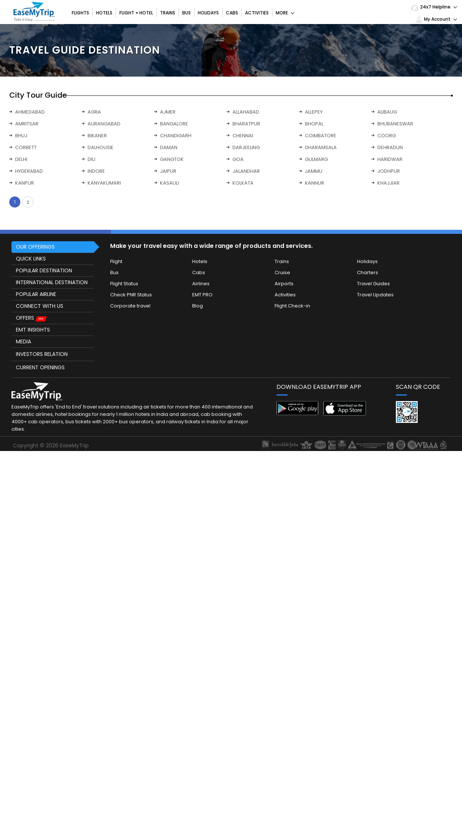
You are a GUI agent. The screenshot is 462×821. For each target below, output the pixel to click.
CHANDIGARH (175, 135)
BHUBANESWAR (395, 123)
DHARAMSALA (321, 147)
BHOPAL (314, 123)
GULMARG (316, 159)
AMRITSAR (26, 123)
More (285, 13)
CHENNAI (242, 135)
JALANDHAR (246, 171)
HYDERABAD (29, 171)
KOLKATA (243, 182)
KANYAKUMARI (104, 182)
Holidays (208, 13)
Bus (186, 13)
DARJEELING (246, 147)
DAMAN (168, 147)
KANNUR (314, 182)
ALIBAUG (387, 111)
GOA (238, 159)
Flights (80, 13)
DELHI (21, 159)
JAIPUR (168, 171)
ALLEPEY (314, 111)
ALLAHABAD (245, 111)
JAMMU (313, 171)
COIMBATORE (320, 135)
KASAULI (169, 182)
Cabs (232, 13)
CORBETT (26, 147)
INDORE (96, 171)
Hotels (104, 13)
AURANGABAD (104, 123)
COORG (386, 135)
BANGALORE (174, 123)
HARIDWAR (389, 159)
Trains (167, 13)
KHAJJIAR (388, 182)
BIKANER (97, 135)
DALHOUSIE (100, 147)
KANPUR (24, 182)
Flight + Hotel (136, 13)
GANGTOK (172, 159)
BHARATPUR (246, 123)
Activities (257, 13)
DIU (91, 159)
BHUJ (21, 135)
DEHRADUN (390, 147)
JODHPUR (388, 171)
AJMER (168, 111)
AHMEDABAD (30, 111)
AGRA (94, 111)
